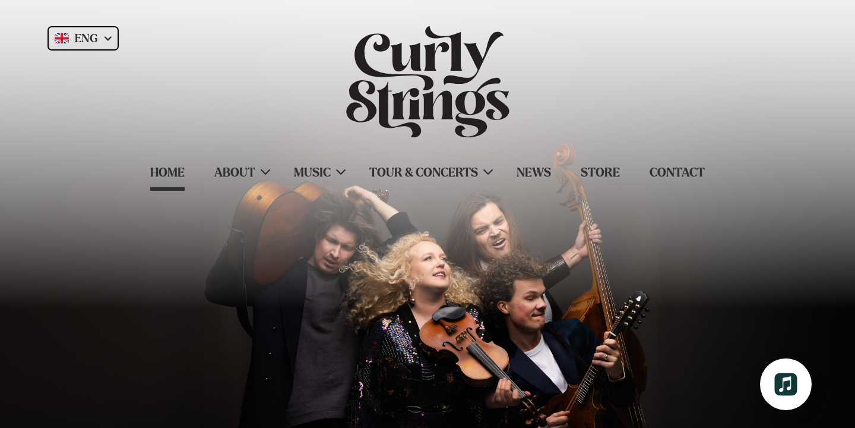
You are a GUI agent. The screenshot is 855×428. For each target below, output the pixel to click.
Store (600, 173)
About (234, 173)
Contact (677, 173)
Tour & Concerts (423, 173)
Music (312, 173)
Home (167, 173)
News (534, 173)
